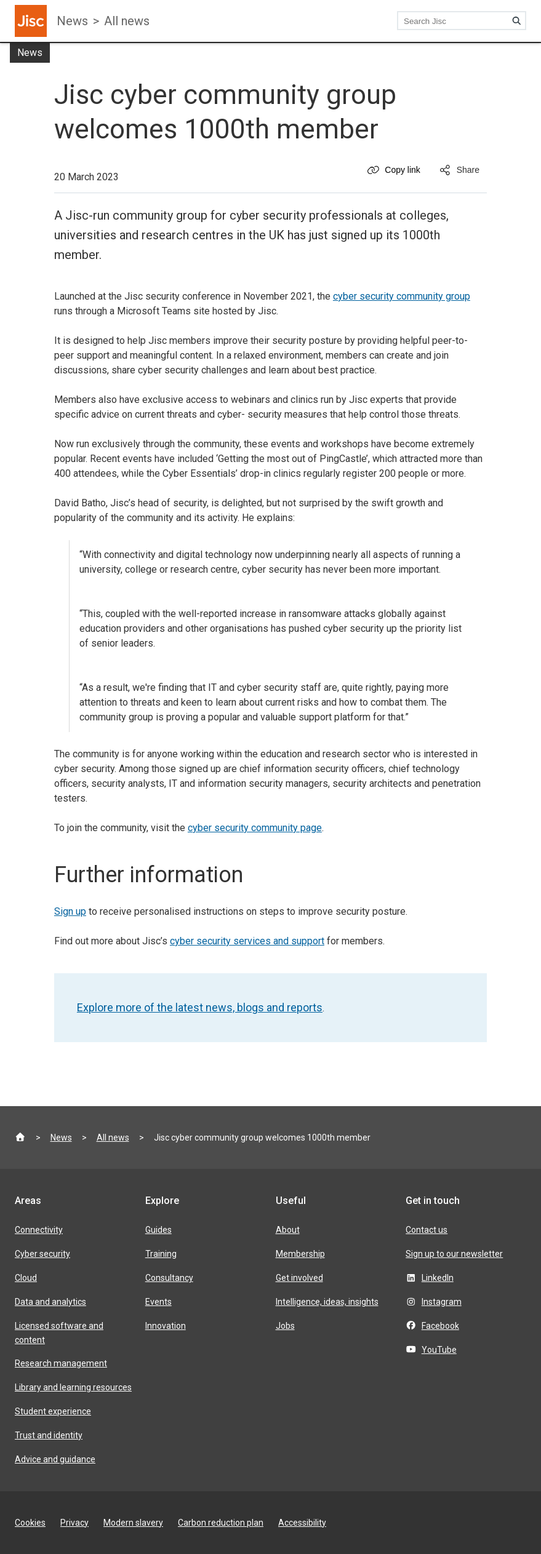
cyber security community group (401, 296)
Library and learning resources (73, 1387)
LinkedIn (438, 1278)
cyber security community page (255, 828)
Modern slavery (133, 1523)
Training (161, 1254)
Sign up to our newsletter (454, 1254)
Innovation (165, 1326)
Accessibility (302, 1523)
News (72, 21)
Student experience (53, 1411)
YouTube (439, 1350)
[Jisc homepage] (31, 21)
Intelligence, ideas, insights (327, 1302)
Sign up (70, 911)
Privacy (74, 1523)
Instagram (442, 1302)
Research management (61, 1363)
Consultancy (169, 1278)
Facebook (440, 1326)
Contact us (426, 1230)
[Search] (516, 21)
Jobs (285, 1326)
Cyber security (42, 1254)
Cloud (26, 1278)
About (288, 1230)
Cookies (30, 1523)
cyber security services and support (247, 941)
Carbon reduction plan (220, 1523)
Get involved (299, 1278)
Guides (158, 1230)
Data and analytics (50, 1302)
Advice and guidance (55, 1459)
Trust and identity (48, 1435)
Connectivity (39, 1230)
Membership (300, 1254)
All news (127, 21)
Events (158, 1302)
